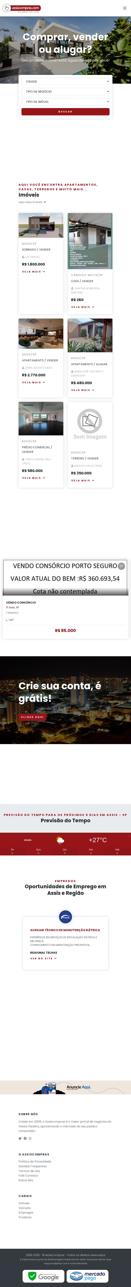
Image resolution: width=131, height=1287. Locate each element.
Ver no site (43, 958)
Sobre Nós (26, 1180)
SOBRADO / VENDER (36, 249)
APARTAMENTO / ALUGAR (89, 364)
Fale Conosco (28, 1175)
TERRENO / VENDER (84, 458)
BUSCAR (65, 111)
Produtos (25, 1217)
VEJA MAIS (33, 271)
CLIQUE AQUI (32, 717)
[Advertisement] (65, 152)
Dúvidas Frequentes (33, 1166)
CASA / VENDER (82, 281)
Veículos (25, 1208)
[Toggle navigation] (125, 8)
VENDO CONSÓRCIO (21, 602)
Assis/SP (29, 243)
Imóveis (24, 1203)
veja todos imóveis (32, 202)
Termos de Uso (29, 1171)
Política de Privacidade (35, 1161)
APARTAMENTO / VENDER (40, 360)
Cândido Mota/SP (87, 275)
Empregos (26, 1212)
